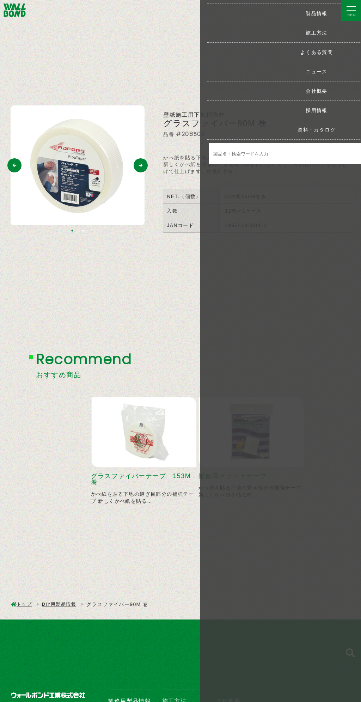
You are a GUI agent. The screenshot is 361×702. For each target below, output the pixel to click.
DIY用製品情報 (61, 604)
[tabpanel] (78, 165)
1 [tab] (72, 230)
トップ (25, 604)
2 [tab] (82, 230)
